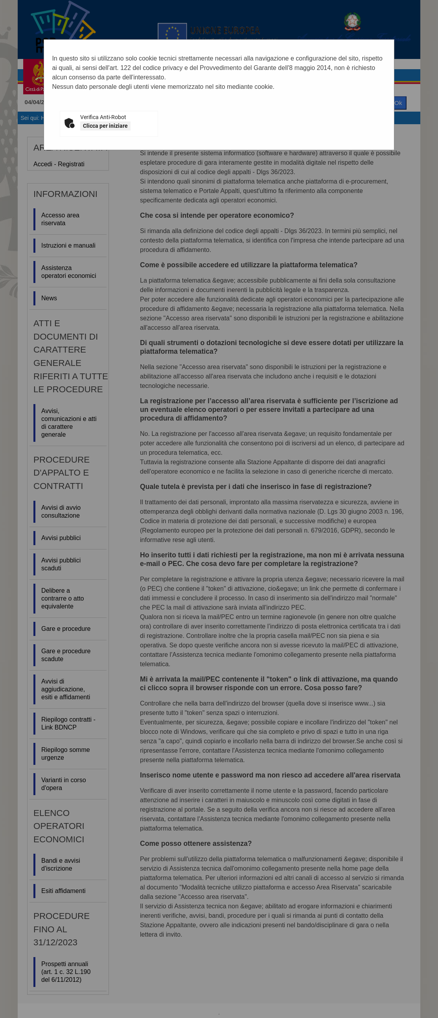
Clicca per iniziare (105, 126)
